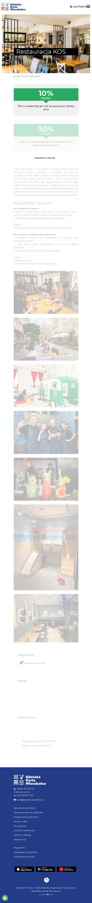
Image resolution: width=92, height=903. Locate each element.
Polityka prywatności (24, 857)
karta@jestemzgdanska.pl (28, 800)
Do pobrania (20, 826)
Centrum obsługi (22, 835)
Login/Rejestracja (80, 6)
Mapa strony (20, 839)
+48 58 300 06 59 (24, 789)
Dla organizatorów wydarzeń (28, 812)
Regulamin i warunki (44, 158)
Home (18, 76)
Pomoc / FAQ (20, 821)
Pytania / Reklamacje (24, 830)
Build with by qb (46, 894)
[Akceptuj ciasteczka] (5, 898)
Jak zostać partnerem (25, 808)
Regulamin (19, 848)
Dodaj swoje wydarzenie (26, 817)
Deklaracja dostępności (25, 852)
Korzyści (25, 76)
